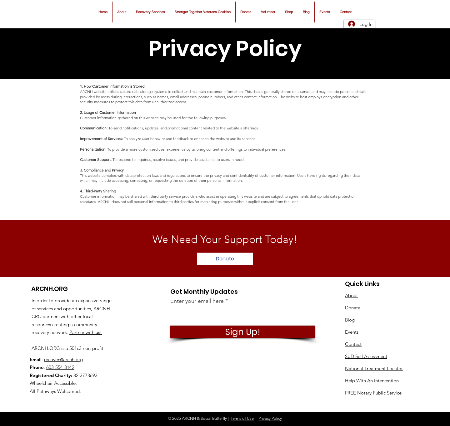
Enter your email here (197, 301)
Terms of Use (242, 418)
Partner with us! (85, 332)
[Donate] (225, 259)
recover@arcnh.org (63, 359)
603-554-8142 (60, 367)
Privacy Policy (270, 418)
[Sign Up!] (242, 332)
